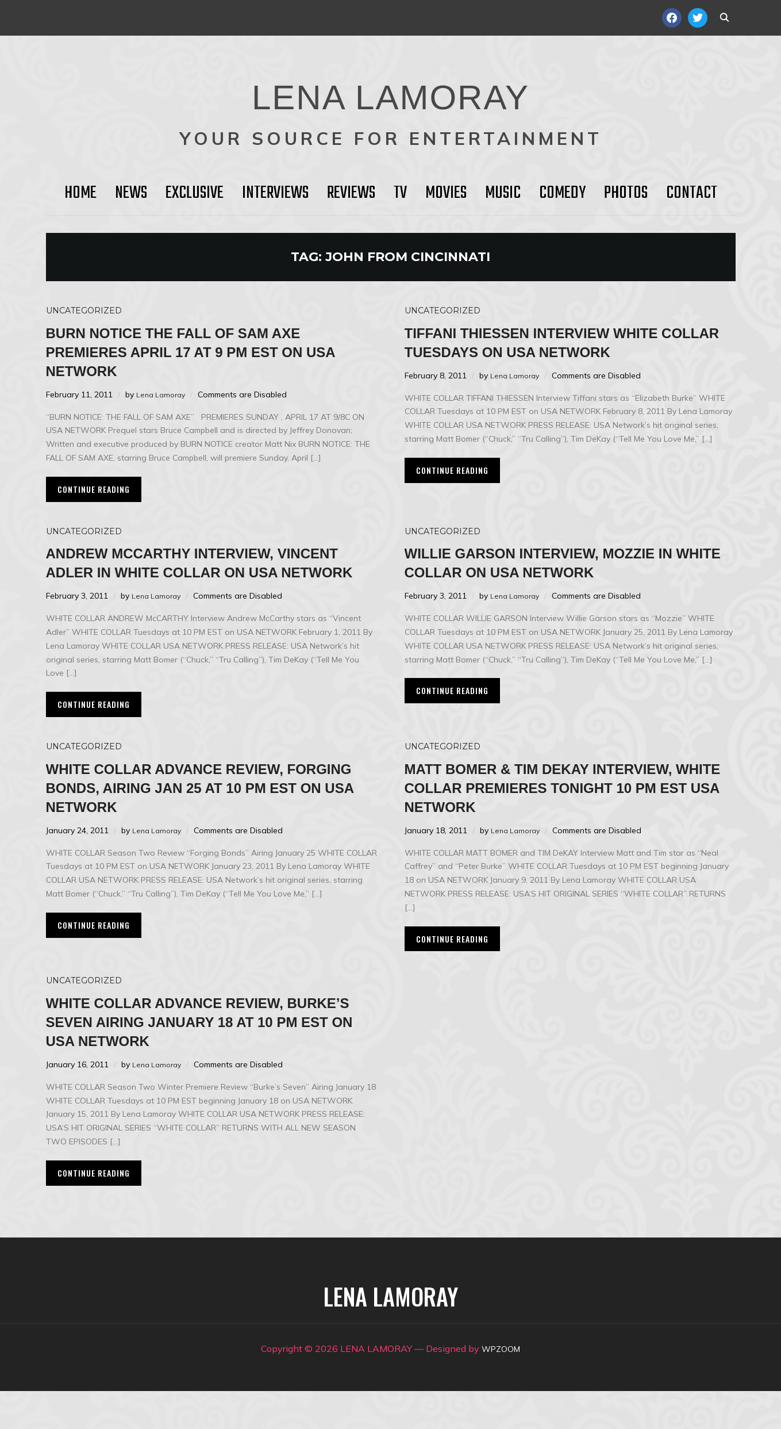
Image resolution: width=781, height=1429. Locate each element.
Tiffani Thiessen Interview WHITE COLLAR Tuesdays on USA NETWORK (563, 351)
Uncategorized (84, 310)
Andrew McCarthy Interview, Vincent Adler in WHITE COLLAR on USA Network (210, 571)
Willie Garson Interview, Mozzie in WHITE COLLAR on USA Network (564, 562)
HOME (80, 193)
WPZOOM (501, 1386)
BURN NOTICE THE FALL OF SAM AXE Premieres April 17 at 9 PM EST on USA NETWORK (206, 351)
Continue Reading (93, 489)
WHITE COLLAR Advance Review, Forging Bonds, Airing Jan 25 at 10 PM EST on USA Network (211, 805)
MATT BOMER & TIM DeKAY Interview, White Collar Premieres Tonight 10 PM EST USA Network (563, 815)
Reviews (351, 193)
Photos (626, 193)
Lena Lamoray (163, 394)
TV (400, 193)
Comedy (562, 193)
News (131, 193)
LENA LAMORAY (390, 89)
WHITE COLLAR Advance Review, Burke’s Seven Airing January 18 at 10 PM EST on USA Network (204, 1058)
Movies (446, 193)
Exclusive (195, 193)
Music (503, 193)
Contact (691, 193)
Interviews (275, 193)
